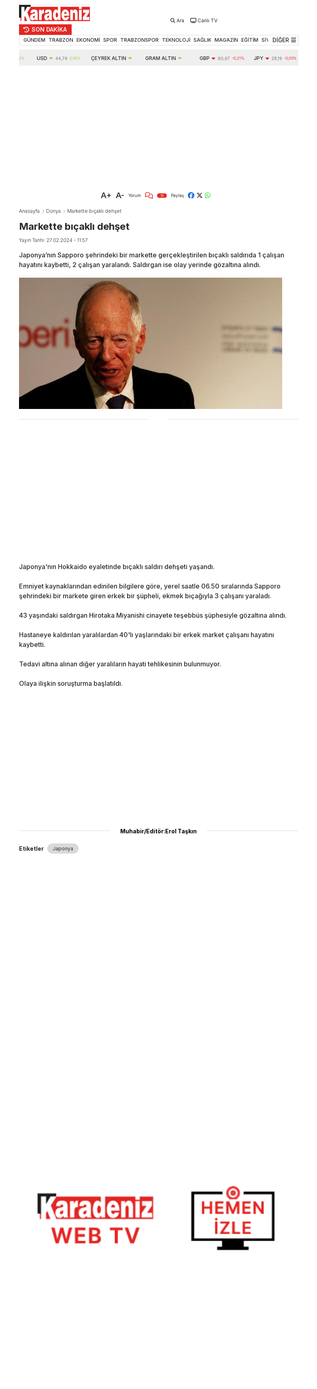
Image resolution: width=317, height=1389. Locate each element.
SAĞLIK (202, 40)
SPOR (110, 40)
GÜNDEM (34, 40)
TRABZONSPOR (139, 40)
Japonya (63, 848)
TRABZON (61, 40)
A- (120, 195)
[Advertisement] (158, 126)
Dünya (53, 211)
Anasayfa (29, 211)
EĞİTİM (249, 40)
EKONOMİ (88, 40)
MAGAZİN (226, 40)
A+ (106, 195)
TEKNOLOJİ (176, 40)
